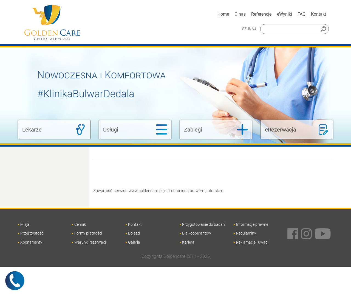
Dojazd (134, 233)
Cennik (80, 224)
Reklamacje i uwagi (252, 242)
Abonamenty (31, 242)
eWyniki (284, 14)
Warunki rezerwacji (90, 242)
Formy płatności (88, 233)
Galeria (134, 242)
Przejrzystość (31, 233)
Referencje (261, 14)
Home (223, 14)
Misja (24, 224)
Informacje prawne (252, 224)
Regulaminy (246, 233)
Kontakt (318, 14)
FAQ (301, 14)
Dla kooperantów (196, 233)
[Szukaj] (294, 29)
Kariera (188, 242)
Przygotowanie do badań (203, 224)
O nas (240, 14)
